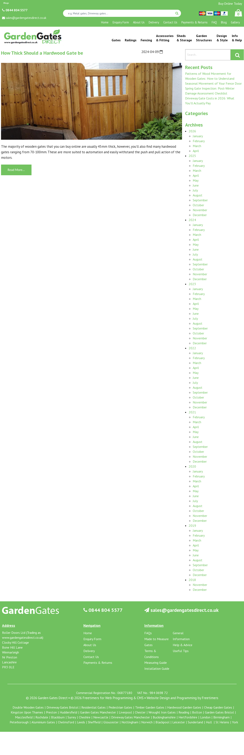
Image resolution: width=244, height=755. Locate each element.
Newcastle (100, 717)
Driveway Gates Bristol (62, 707)
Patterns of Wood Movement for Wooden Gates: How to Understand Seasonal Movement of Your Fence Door (213, 78)
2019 (192, 525)
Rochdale (41, 717)
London (205, 717)
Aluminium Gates (43, 722)
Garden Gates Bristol (219, 712)
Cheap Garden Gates (218, 707)
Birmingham (221, 717)
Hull (209, 722)
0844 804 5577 (15, 10)
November (200, 210)
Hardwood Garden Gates (184, 707)
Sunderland (195, 722)
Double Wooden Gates (28, 707)
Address (8, 625)
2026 (192, 131)
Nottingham (129, 722)
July (195, 190)
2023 (192, 284)
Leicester (178, 722)
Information (153, 625)
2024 (192, 220)
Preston (51, 712)
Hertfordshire (188, 717)
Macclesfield (24, 717)
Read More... (16, 170)
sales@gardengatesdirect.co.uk (181, 610)
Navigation (91, 625)
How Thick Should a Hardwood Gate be (42, 53)
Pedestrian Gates (120, 707)
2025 (192, 156)
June (196, 185)
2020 (192, 466)
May (195, 180)
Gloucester (111, 722)
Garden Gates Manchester (98, 712)
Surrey (72, 717)
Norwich (147, 722)
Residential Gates (93, 707)
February (199, 141)
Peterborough (19, 722)
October (198, 205)
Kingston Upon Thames (27, 712)
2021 (192, 412)
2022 (192, 348)
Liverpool (125, 712)
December (200, 215)
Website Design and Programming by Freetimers (182, 698)
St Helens (222, 722)
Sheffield (94, 722)
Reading (184, 712)
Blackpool (162, 722)
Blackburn (58, 717)
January (198, 136)
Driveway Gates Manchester (130, 717)
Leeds (81, 722)
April (196, 151)
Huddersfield (68, 712)
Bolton (197, 712)
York (235, 722)
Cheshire (84, 717)
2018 (192, 580)
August (197, 195)
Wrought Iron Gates (162, 712)
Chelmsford (66, 722)
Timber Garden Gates (149, 707)
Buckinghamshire (164, 717)
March (197, 146)
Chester (140, 712)
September (200, 200)
